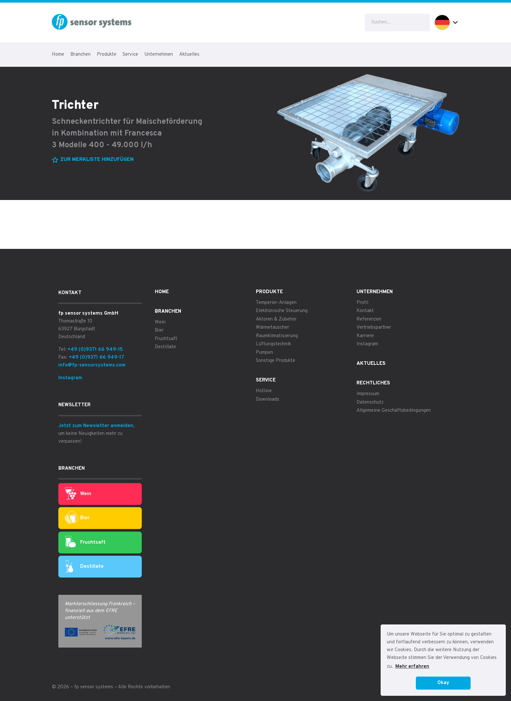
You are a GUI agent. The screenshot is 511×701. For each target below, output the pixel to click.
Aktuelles (189, 54)
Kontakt (365, 311)
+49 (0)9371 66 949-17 (96, 357)
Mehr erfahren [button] (412, 667)
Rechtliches (373, 383)
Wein (78, 493)
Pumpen (264, 353)
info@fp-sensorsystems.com (91, 365)
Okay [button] (443, 683)
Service (130, 54)
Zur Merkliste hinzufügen (97, 160)
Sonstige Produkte (275, 361)
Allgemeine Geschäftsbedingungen (394, 411)
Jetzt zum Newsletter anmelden (95, 426)
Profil (362, 303)
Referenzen (369, 319)
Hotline (264, 391)
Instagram (70, 378)
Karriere (365, 336)
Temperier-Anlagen (276, 303)
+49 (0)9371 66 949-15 (95, 350)
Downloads (267, 399)
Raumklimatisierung (277, 336)
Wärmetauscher (272, 327)
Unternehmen (158, 54)
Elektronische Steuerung (282, 311)
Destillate (84, 566)
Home (58, 54)
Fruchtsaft (85, 542)
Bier (77, 518)
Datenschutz (370, 402)
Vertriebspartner (374, 327)
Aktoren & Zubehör (276, 319)
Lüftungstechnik (273, 344)
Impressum (368, 394)
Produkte (106, 54)
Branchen (80, 54)
